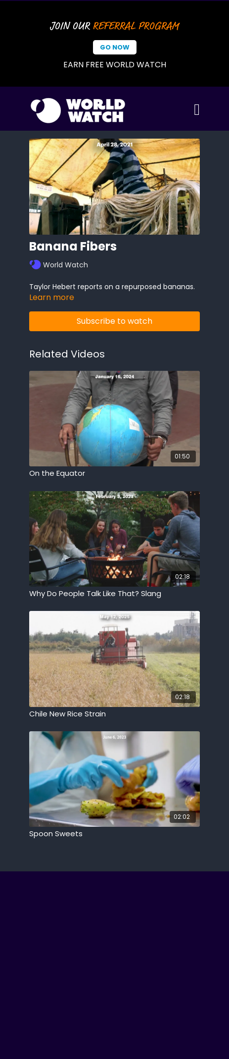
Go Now (115, 47)
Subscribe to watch (114, 321)
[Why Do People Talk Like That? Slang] (114, 594)
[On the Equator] (114, 473)
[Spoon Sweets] (114, 834)
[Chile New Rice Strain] (114, 714)
